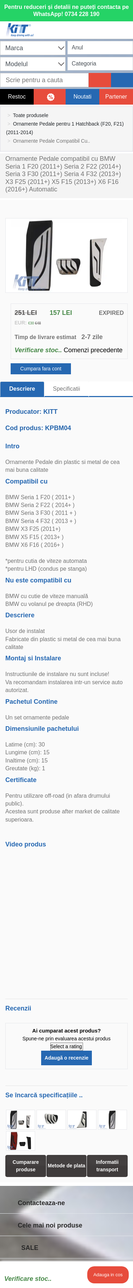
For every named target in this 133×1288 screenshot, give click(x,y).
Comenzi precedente (92, 350)
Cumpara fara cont (40, 368)
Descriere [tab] (22, 389)
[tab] (111, 389)
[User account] (94, 25)
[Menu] (124, 25)
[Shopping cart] (64, 25)
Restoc (17, 97)
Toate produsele (31, 115)
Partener (116, 97)
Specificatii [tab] (66, 389)
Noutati (82, 97)
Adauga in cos (107, 1274)
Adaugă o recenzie (67, 1058)
